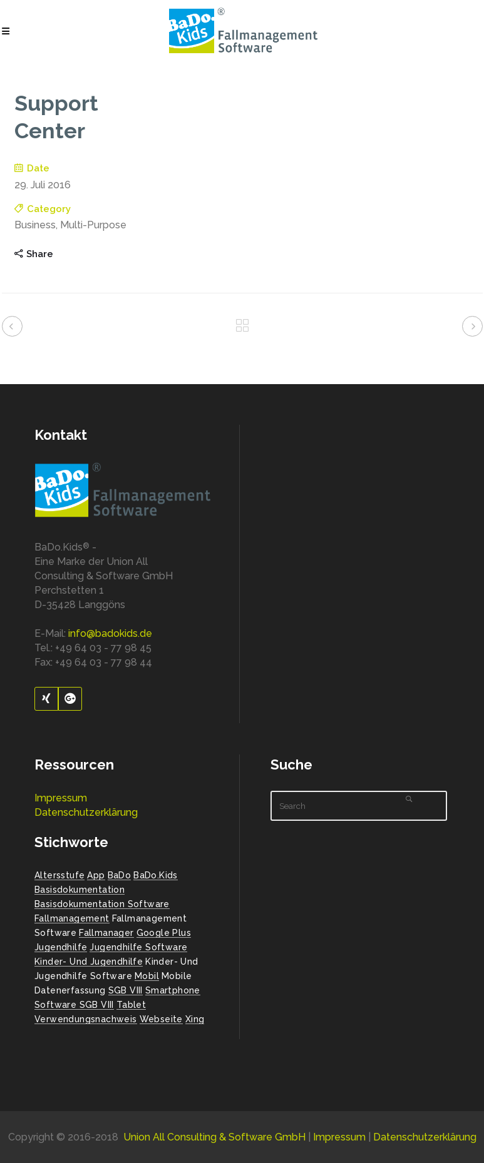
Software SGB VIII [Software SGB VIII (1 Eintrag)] (74, 1005)
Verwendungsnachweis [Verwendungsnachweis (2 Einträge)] (85, 1019)
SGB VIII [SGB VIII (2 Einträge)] (125, 990)
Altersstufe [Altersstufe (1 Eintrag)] (59, 875)
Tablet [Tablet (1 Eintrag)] (131, 1005)
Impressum (60, 798)
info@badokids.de (110, 633)
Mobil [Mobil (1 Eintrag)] (147, 976)
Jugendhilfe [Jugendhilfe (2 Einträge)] (60, 947)
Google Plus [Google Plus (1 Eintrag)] (163, 933)
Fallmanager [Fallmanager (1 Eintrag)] (106, 933)
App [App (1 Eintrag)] (96, 875)
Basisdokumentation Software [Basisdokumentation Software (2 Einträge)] (102, 904)
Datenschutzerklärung (86, 812)
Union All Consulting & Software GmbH (214, 1137)
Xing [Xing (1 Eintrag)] (195, 1019)
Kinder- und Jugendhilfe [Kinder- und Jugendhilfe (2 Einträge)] (88, 962)
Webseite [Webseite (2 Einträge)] (161, 1019)
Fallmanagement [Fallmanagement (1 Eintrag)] (72, 918)
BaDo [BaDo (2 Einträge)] (119, 875)
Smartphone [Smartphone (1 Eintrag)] (172, 990)
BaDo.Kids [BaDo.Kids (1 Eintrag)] (155, 875)
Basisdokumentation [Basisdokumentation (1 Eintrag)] (79, 890)
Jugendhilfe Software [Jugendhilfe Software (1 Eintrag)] (138, 947)
